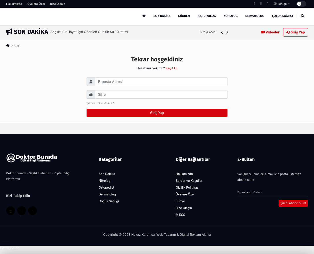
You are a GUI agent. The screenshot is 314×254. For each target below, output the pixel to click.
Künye (180, 201)
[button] (222, 32)
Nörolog (230, 16)
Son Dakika (161, 16)
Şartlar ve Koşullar (189, 180)
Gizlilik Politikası (187, 187)
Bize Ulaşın (57, 4)
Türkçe (281, 4)
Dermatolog (254, 16)
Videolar (270, 32)
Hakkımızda (14, 4)
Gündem (184, 16)
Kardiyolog (207, 16)
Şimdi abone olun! (293, 203)
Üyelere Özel (36, 4)
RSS (180, 215)
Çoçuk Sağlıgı (282, 16)
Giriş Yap (295, 32)
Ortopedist (106, 187)
